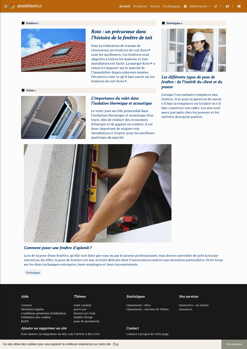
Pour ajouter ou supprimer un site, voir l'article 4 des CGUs (60, 334)
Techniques (171, 7)
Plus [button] (116, 344)
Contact (26, 305)
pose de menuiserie (86, 321)
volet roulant (82, 305)
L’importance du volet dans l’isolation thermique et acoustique (121, 101)
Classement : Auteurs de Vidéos (147, 309)
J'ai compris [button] (234, 344)
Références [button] (195, 7)
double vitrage (83, 317)
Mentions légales (32, 309)
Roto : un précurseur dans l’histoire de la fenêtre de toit (121, 34)
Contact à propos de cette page (147, 334)
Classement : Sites (138, 305)
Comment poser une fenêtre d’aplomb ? (58, 247)
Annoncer (185, 309)
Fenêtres (140, 7)
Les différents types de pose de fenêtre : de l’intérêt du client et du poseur (191, 82)
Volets (155, 7)
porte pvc (80, 309)
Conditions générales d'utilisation (43, 313)
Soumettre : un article (194, 305)
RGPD (25, 321)
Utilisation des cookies (36, 317)
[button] (217, 7)
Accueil (124, 7)
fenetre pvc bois (84, 313)
